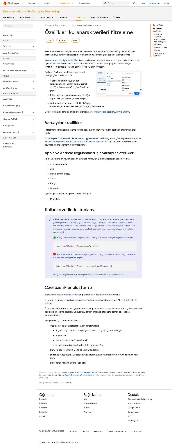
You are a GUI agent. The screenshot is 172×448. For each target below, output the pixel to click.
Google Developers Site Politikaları (79, 375)
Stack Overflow (134, 403)
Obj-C (133, 300)
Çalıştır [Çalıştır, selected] (79, 17)
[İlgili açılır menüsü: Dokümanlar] (73, 3)
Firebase (48, 25)
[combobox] (115, 3)
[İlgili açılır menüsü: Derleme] (38, 3)
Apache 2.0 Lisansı (131, 372)
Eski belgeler (133, 420)
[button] (16, 46)
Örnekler (116, 17)
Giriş (166, 3)
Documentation (13, 11)
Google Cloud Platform (116, 431)
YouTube (87, 412)
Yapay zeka (45, 17)
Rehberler (43, 399)
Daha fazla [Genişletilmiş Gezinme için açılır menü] (84, 3)
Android (62, 40)
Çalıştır (47, 3)
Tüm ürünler (137, 431)
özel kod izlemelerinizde (60, 141)
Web (75, 40)
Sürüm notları (133, 412)
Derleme (31, 3)
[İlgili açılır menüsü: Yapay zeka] (53, 17)
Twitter (86, 407)
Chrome (85, 431)
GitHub (42, 416)
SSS (129, 416)
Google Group (134, 407)
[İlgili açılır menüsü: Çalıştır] (54, 3)
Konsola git (155, 3)
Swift (126, 300)
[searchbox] (18, 26)
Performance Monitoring (43, 11)
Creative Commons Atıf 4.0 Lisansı (89, 372)
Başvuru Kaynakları (99, 17)
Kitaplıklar (43, 412)
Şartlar (42, 442)
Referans (43, 403)
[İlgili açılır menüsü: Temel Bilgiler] (34, 17)
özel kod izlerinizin (65, 294)
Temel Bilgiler (25, 17)
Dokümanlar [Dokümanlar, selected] (65, 3)
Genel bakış (8, 17)
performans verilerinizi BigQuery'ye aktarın (108, 112)
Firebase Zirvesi (90, 403)
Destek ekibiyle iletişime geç (140, 399)
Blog (143, 3)
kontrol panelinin (59, 60)
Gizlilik (50, 442)
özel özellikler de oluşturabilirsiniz (88, 141)
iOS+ (49, 40)
